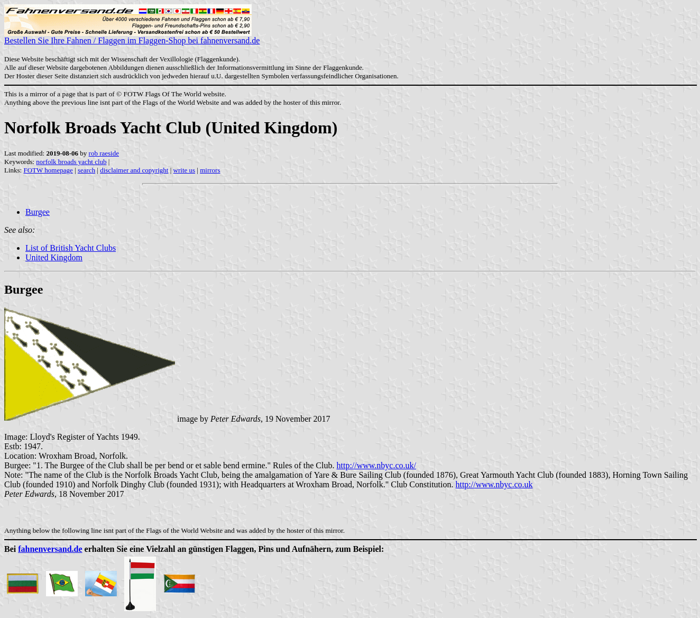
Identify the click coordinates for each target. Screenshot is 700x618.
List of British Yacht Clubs (70, 247)
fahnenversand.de (50, 548)
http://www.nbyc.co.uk (493, 484)
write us (184, 170)
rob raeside (104, 153)
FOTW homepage (47, 170)
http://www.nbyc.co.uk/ (376, 465)
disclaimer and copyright (134, 170)
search (86, 170)
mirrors (210, 170)
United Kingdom (53, 257)
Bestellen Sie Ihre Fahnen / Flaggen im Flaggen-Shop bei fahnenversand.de (132, 37)
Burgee (37, 211)
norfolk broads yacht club (71, 162)
